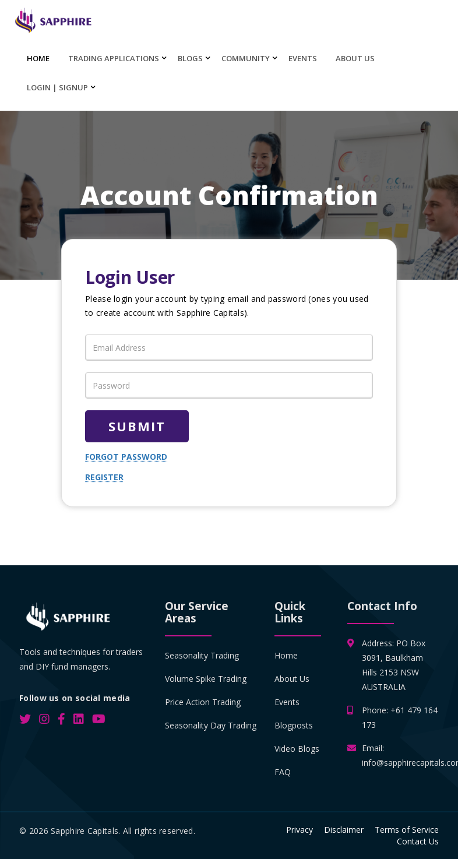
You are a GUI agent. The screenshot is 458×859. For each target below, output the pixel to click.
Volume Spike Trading (205, 678)
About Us (355, 58)
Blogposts (293, 725)
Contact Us (418, 841)
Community (245, 58)
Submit (136, 426)
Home (38, 58)
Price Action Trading (203, 701)
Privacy (299, 829)
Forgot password (126, 456)
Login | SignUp (57, 87)
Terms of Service (407, 829)
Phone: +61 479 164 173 (400, 716)
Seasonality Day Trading (210, 725)
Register (104, 477)
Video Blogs (296, 748)
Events (302, 58)
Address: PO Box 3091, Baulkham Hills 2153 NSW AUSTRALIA (393, 664)
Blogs (190, 58)
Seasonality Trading (202, 655)
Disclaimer (344, 829)
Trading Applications (113, 58)
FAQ (282, 771)
